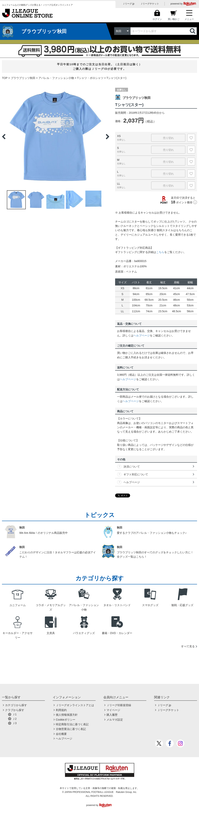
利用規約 (61, 710)
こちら (160, 252)
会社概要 (61, 733)
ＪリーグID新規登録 (119, 705)
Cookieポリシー (65, 719)
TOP (5, 78)
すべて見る (188, 646)
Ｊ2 (14, 718)
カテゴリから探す (16, 705)
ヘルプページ (141, 335)
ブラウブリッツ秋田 (23, 78)
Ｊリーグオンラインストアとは (75, 705)
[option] (55, 136)
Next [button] (107, 136)
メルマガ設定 (115, 719)
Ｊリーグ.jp (128, 3)
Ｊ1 (14, 714)
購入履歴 (112, 714)
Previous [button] (3, 136)
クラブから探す (14, 710)
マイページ (113, 710)
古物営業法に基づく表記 (71, 729)
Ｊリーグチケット (149, 3)
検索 (193, 31)
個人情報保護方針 (67, 714)
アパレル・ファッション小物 (56, 78)
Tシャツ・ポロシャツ (90, 78)
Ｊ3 (14, 723)
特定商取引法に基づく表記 (72, 724)
